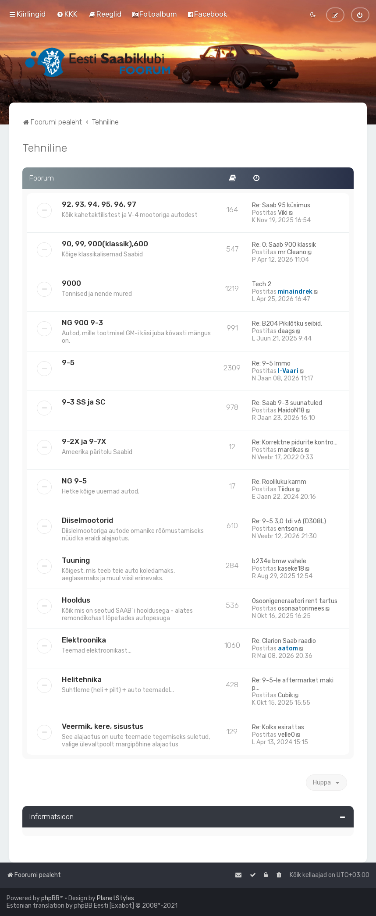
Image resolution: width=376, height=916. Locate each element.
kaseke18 (291, 568)
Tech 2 (261, 284)
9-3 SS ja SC (84, 402)
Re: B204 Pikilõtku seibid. (287, 323)
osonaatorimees (301, 608)
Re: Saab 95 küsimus (281, 205)
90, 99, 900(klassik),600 (105, 243)
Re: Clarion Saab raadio (284, 641)
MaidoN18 (291, 410)
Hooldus (76, 600)
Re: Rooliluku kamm (279, 482)
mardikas (291, 450)
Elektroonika (84, 640)
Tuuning (76, 560)
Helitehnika (82, 679)
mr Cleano (292, 252)
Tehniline (44, 147)
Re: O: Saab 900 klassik (284, 245)
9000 (71, 283)
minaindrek (295, 291)
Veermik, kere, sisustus (102, 726)
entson (288, 529)
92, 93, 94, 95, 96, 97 (99, 204)
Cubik (285, 695)
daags (286, 331)
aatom (288, 648)
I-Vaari (288, 371)
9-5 (68, 362)
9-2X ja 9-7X (84, 441)
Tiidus (286, 489)
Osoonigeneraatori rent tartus (294, 601)
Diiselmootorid (87, 520)
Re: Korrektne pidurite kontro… (294, 442)
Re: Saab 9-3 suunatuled (287, 403)
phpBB (50, 898)
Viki (282, 213)
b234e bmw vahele (279, 561)
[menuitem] (67, 14)
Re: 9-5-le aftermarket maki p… (292, 684)
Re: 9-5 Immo (271, 363)
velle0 (286, 734)
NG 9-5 (74, 480)
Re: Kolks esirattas (278, 727)
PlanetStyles (115, 898)
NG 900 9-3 (82, 322)
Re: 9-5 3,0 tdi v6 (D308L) (289, 521)
